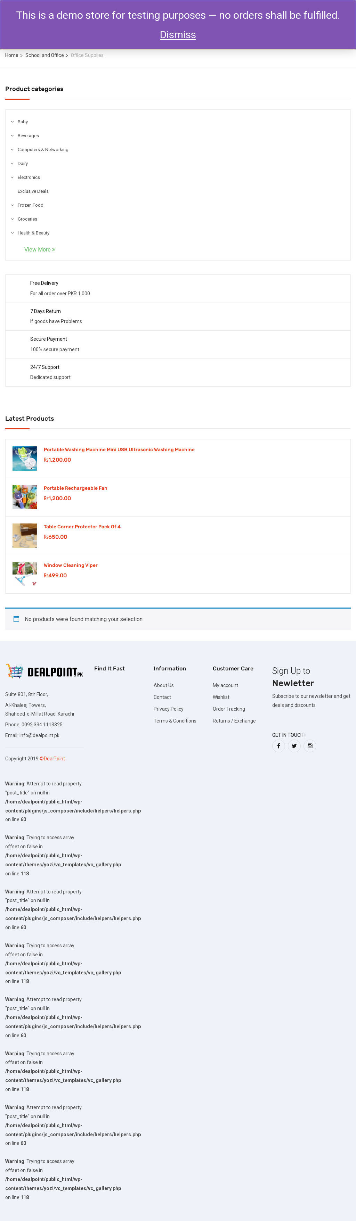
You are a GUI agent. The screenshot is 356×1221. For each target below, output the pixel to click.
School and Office (44, 55)
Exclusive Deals (33, 191)
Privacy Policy (169, 709)
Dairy (23, 163)
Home (11, 55)
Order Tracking (229, 709)
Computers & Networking (43, 149)
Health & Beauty (33, 233)
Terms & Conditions (175, 721)
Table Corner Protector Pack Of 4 (82, 527)
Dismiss (178, 34)
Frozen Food (30, 205)
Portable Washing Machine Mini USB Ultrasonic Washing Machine (119, 450)
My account (225, 685)
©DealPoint (52, 758)
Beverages (28, 135)
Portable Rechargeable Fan (75, 488)
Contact (162, 697)
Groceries (27, 219)
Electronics (29, 177)
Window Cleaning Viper (71, 565)
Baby (23, 121)
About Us (164, 685)
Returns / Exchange (234, 721)
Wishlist (221, 697)
